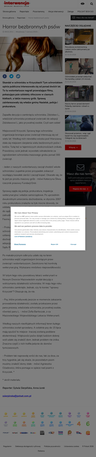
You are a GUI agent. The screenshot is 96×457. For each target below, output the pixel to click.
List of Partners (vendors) (23, 236)
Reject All (54, 244)
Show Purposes (20, 244)
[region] (48, 228)
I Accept (73, 244)
